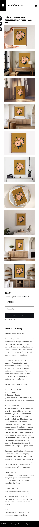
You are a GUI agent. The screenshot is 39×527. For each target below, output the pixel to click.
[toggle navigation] (3, 5)
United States (21, 297)
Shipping (17, 329)
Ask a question (10, 319)
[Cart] (36, 5)
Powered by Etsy (25, 524)
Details (8, 329)
